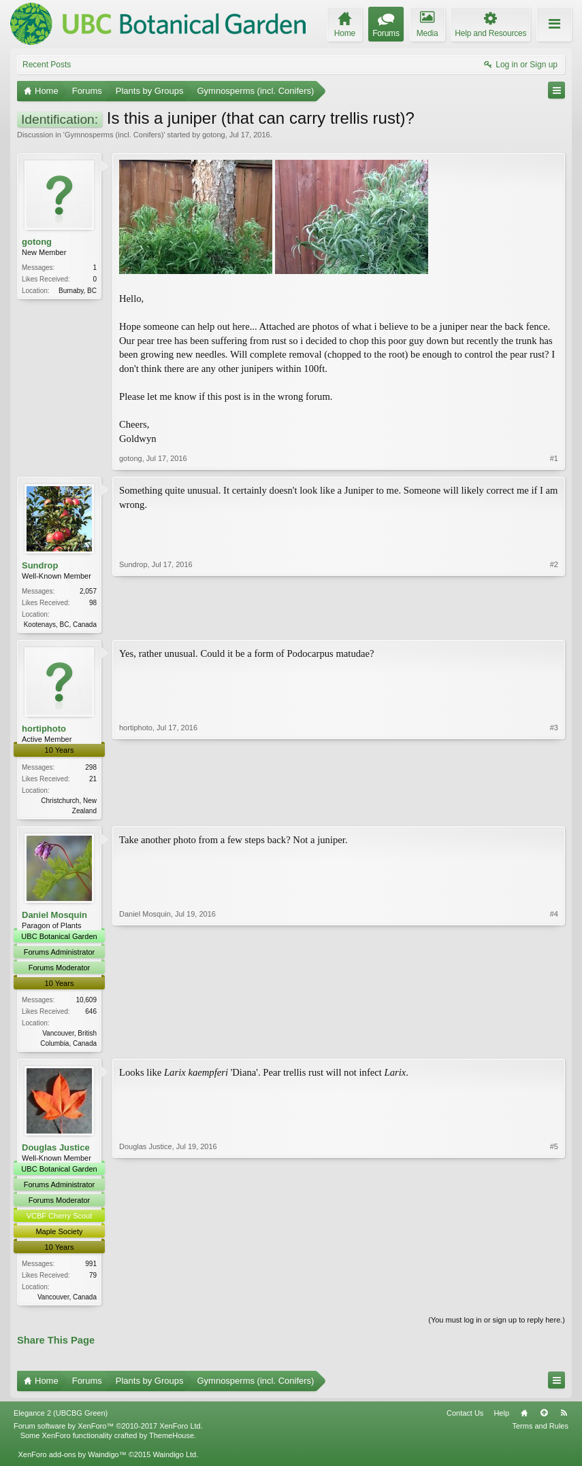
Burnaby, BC (78, 290)
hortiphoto (44, 730)
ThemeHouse (171, 1441)
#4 (554, 1044)
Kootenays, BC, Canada (60, 624)
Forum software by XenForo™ (108, 1431)
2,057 (88, 591)
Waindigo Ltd (174, 1460)
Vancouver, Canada (67, 1301)
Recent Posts (46, 64)
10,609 (86, 1002)
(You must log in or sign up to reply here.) (496, 1326)
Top (544, 1418)
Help (501, 1418)
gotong (213, 135)
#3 (554, 810)
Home (524, 1418)
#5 (554, 1300)
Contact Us (465, 1418)
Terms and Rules (540, 1431)
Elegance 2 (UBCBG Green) (61, 1418)
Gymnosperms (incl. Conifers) (114, 135)
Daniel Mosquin (54, 917)
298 (91, 768)
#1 (554, 458)
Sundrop (40, 565)
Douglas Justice (56, 1151)
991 (91, 1268)
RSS (563, 1418)
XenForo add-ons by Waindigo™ (72, 1460)
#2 (554, 623)
